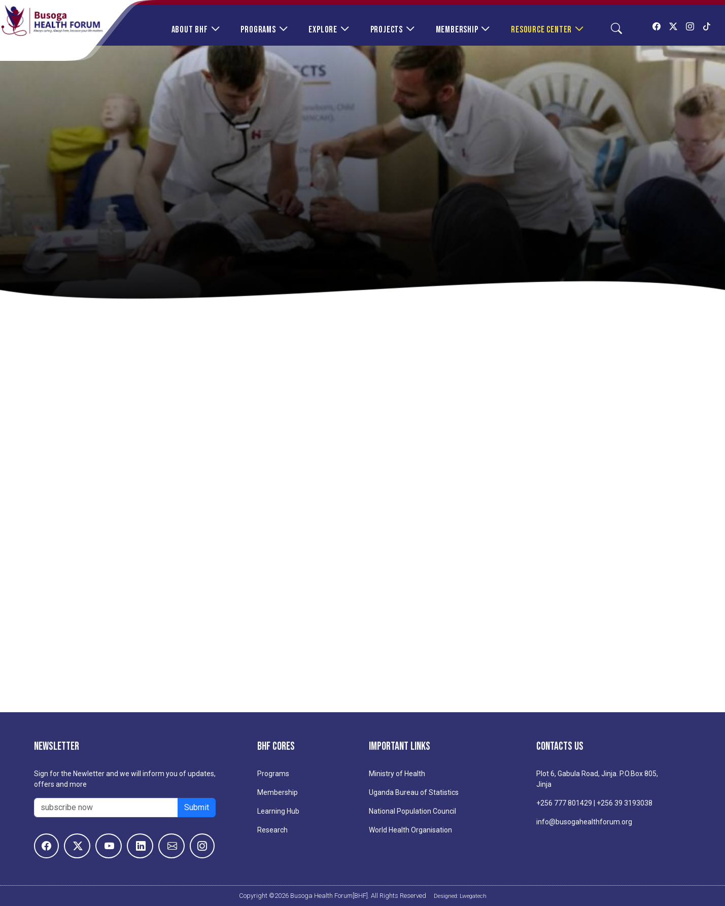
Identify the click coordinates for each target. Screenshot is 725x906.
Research (272, 830)
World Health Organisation (410, 830)
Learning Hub (278, 811)
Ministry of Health (397, 774)
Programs (257, 29)
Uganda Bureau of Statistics (414, 792)
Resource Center (541, 29)
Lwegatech (473, 895)
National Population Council (412, 811)
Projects (386, 29)
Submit (196, 807)
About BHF (189, 29)
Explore (322, 29)
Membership (457, 29)
